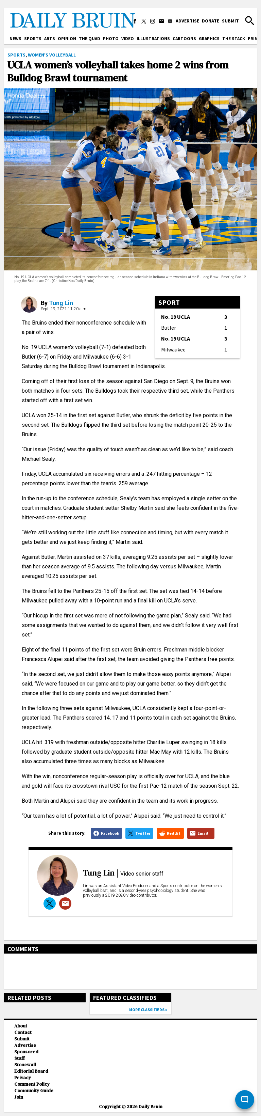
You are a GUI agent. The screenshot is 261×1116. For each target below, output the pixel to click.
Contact (23, 1032)
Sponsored (26, 1052)
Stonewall (25, 1065)
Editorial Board (31, 1071)
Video (127, 39)
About (20, 1026)
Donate (210, 21)
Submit (230, 21)
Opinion (67, 39)
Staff (19, 1058)
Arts (49, 39)
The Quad (89, 39)
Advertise (187, 21)
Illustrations (153, 39)
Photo (111, 39)
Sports (32, 39)
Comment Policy (32, 1084)
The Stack (233, 39)
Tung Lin (61, 302)
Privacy (22, 1077)
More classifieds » (148, 1009)
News (15, 39)
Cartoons (184, 39)
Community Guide (33, 1090)
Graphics (209, 39)
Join (18, 1097)
